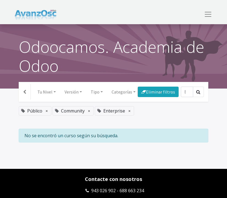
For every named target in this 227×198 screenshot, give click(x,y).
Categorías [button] (122, 92)
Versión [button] (72, 92)
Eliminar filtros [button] (158, 92)
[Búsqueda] (187, 92)
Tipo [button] (95, 92)
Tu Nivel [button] (44, 92)
